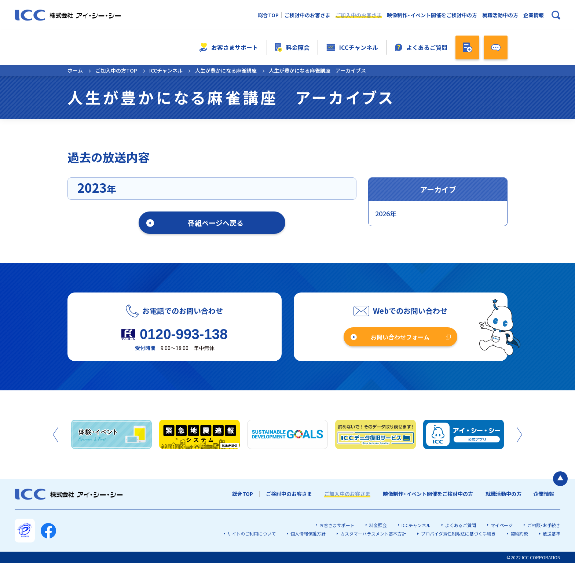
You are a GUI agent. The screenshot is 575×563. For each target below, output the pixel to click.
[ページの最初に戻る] (560, 478)
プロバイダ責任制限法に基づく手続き (458, 533)
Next (519, 435)
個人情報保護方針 (308, 533)
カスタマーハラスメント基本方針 (373, 533)
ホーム (75, 70)
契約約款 (519, 533)
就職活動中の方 (500, 15)
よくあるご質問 (421, 47)
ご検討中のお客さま (307, 15)
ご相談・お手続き (543, 525)
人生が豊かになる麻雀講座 (226, 70)
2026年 (385, 213)
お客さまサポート (228, 47)
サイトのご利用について (251, 533)
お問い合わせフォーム (400, 336)
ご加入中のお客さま (359, 15)
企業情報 (533, 15)
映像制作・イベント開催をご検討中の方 (432, 15)
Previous (55, 435)
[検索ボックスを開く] (556, 15)
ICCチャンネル (352, 47)
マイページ (502, 525)
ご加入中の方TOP (116, 70)
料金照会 (292, 47)
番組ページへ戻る (215, 223)
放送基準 (551, 533)
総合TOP (268, 15)
